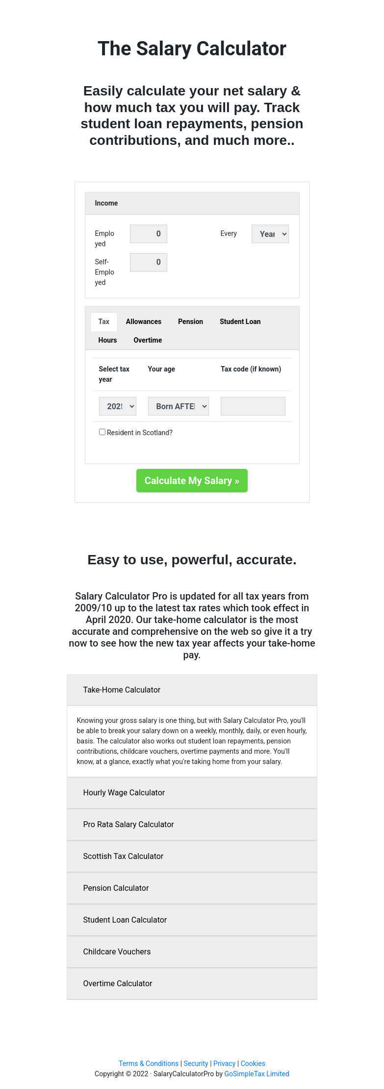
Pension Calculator (116, 888)
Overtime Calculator (118, 983)
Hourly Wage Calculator (124, 792)
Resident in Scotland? (140, 433)
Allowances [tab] (143, 321)
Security (196, 1063)
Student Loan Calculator (125, 920)
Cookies (253, 1063)
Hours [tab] (108, 340)
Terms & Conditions (149, 1063)
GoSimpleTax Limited (257, 1074)
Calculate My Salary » (192, 481)
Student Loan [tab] (240, 321)
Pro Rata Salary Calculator (128, 824)
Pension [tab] (190, 321)
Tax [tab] (104, 321)
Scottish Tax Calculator (123, 856)
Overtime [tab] (147, 340)
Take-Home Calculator (122, 690)
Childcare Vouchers (117, 951)
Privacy (224, 1063)
